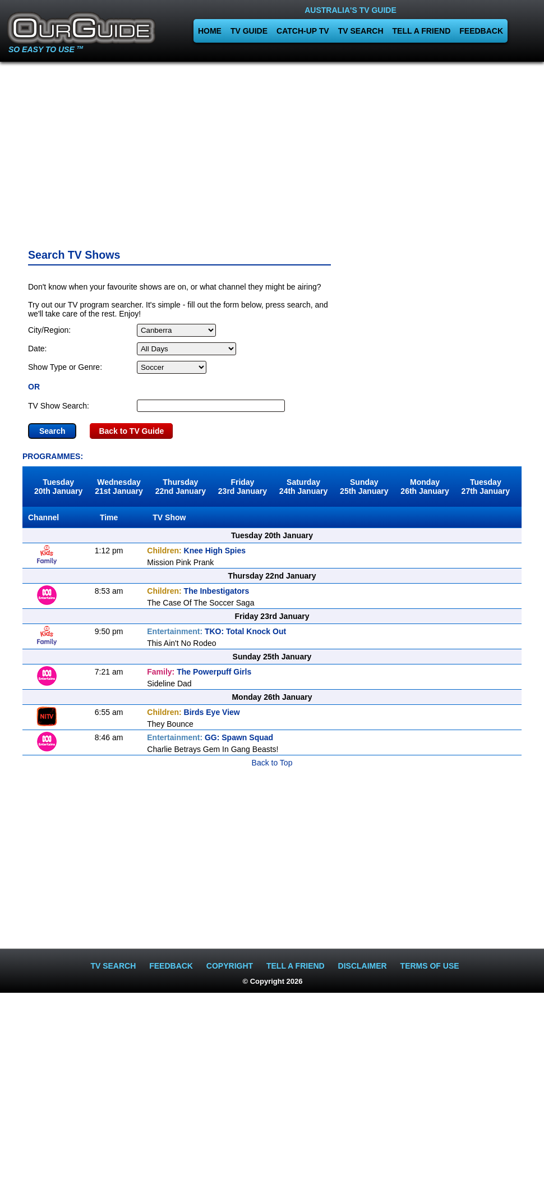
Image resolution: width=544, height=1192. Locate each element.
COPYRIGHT (229, 965)
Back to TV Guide (131, 431)
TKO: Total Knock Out (216, 631)
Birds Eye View (193, 712)
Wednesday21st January (119, 487)
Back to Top (272, 762)
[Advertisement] (272, 151)
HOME (210, 30)
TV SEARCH (361, 30)
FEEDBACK (481, 30)
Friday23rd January (242, 487)
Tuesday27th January (486, 487)
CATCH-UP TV (302, 30)
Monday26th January (424, 487)
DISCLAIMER (362, 965)
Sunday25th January (364, 487)
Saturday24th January (303, 487)
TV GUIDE (249, 30)
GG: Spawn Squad (210, 737)
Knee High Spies (196, 550)
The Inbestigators (198, 590)
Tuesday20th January (58, 487)
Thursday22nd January (180, 487)
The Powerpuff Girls (199, 671)
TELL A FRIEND (422, 30)
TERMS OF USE (429, 965)
